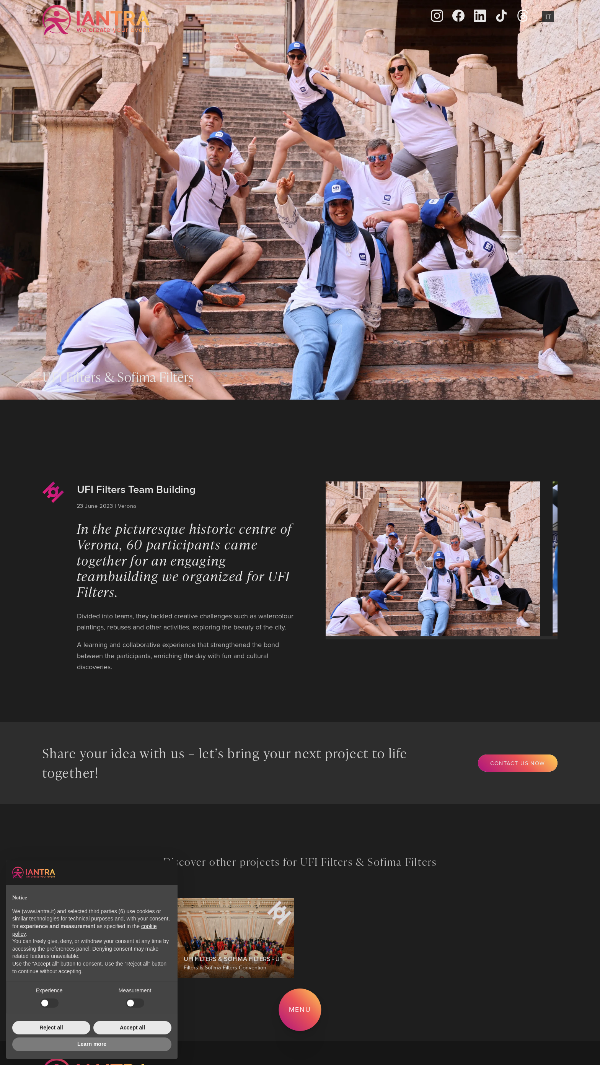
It (548, 16)
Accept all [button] (132, 1027)
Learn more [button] (91, 1044)
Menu (300, 1009)
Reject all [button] (51, 1027)
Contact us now (517, 763)
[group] (427, 558)
